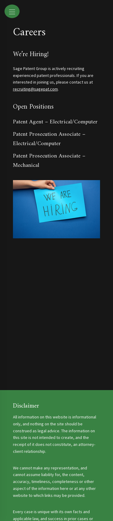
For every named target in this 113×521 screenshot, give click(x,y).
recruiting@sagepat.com (35, 89)
